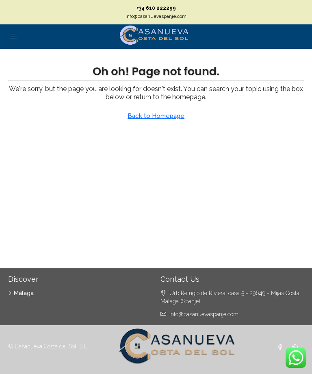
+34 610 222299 (156, 8)
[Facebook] (281, 347)
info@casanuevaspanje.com (156, 16)
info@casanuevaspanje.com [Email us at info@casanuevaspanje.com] (203, 314)
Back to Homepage (156, 116)
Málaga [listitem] (21, 293)
